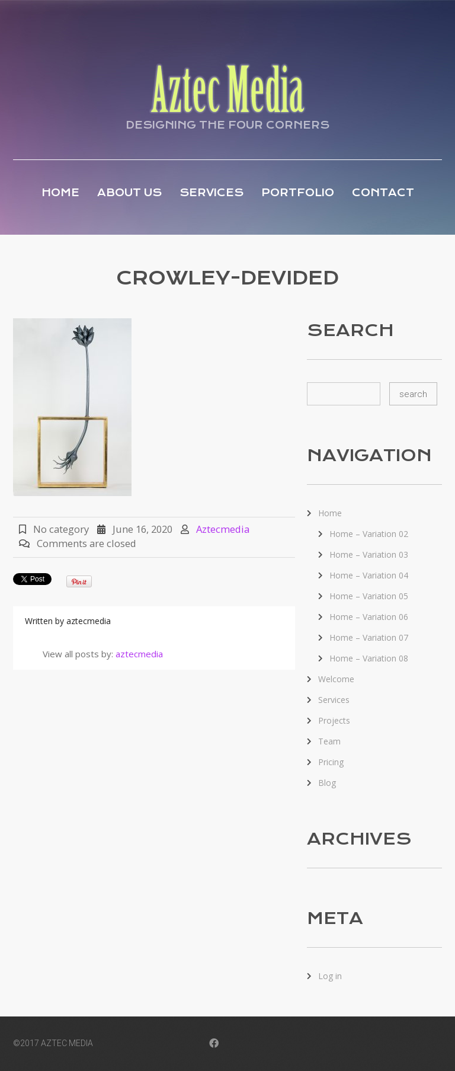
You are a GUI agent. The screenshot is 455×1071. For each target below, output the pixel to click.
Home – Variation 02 (368, 533)
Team (329, 741)
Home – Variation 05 (368, 596)
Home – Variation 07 (368, 637)
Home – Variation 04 (368, 575)
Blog (327, 782)
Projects (334, 720)
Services (211, 193)
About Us (129, 193)
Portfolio (297, 193)
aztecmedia (222, 529)
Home (60, 193)
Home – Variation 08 (368, 658)
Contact (383, 193)
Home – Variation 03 (368, 554)
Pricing (331, 762)
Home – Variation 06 (368, 616)
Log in (330, 976)
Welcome (336, 679)
